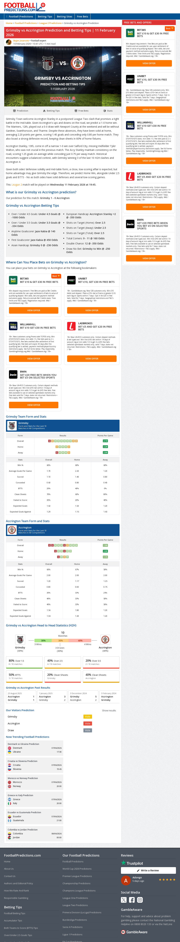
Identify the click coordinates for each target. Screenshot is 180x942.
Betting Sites (64, 16)
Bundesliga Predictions (75, 868)
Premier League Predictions (77, 824)
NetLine (167, 873)
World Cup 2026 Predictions (77, 817)
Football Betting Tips (14, 862)
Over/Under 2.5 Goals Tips (18, 883)
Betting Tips (45, 16)
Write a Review (148, 819)
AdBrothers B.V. (104, 937)
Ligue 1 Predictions (72, 883)
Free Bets (82, 16)
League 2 (17, 184)
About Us (9, 817)
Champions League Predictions (79, 839)
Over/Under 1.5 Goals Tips (18, 891)
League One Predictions (75, 846)
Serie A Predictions (73, 875)
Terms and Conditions (76, 932)
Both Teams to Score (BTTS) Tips (21, 876)
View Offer (33, 310)
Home (9, 23)
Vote (87, 716)
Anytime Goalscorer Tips (17, 905)
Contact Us (9, 824)
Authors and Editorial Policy (18, 831)
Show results (109, 710)
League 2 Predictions (50, 23)
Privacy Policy (95, 932)
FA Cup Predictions (72, 890)
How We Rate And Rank (16, 839)
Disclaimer (109, 932)
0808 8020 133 (142, 873)
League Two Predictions (75, 853)
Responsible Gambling (16, 846)
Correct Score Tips (13, 898)
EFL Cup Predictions (73, 897)
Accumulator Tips (13, 869)
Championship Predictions (77, 831)
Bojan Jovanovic (21, 40)
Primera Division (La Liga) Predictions (82, 861)
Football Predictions (20, 16)
